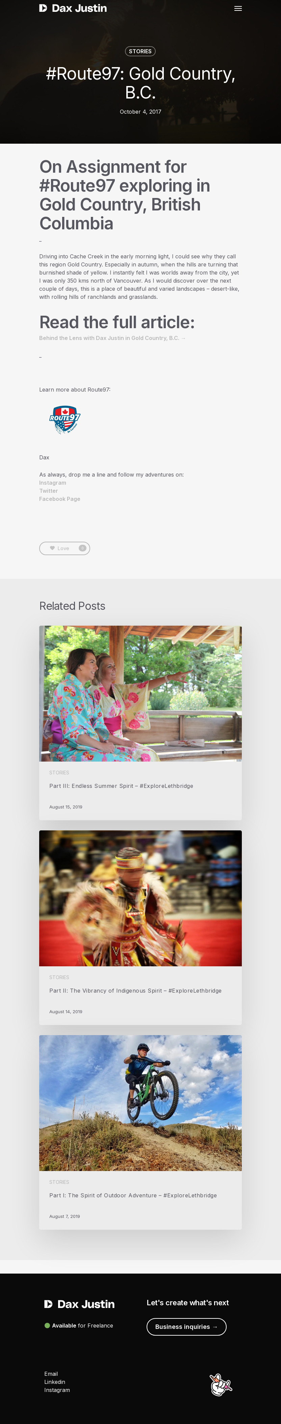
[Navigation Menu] (238, 8)
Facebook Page (59, 498)
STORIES (140, 51)
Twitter (48, 490)
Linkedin (54, 1381)
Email (51, 1373)
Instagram (52, 482)
